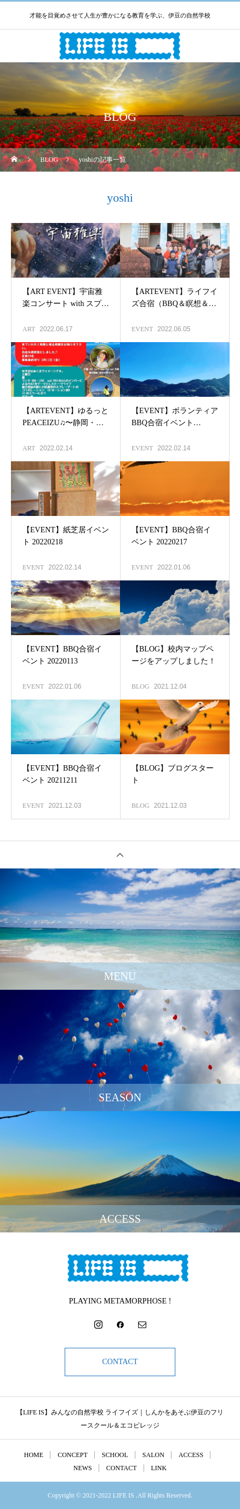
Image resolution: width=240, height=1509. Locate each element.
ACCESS (191, 1455)
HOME (33, 1455)
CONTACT (120, 1362)
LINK (159, 1468)
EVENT (142, 329)
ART (28, 329)
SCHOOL (115, 1455)
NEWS (82, 1468)
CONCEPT (73, 1455)
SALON (153, 1455)
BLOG (141, 686)
